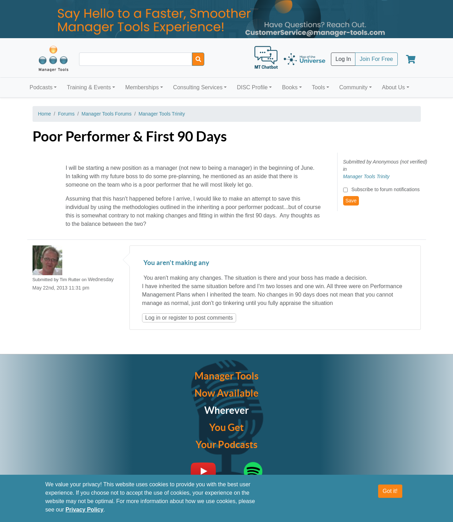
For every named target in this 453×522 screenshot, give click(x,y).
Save (351, 200)
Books (289, 87)
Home (44, 114)
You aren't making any (175, 263)
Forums (66, 114)
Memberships (142, 87)
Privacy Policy (84, 510)
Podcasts (41, 87)
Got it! (390, 491)
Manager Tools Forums (107, 114)
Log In (343, 59)
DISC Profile (252, 87)
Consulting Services (197, 87)
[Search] (198, 59)
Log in (153, 318)
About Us (393, 87)
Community (353, 87)
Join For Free (376, 59)
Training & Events (89, 87)
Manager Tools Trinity (162, 114)
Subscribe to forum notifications (385, 189)
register (178, 318)
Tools (318, 87)
